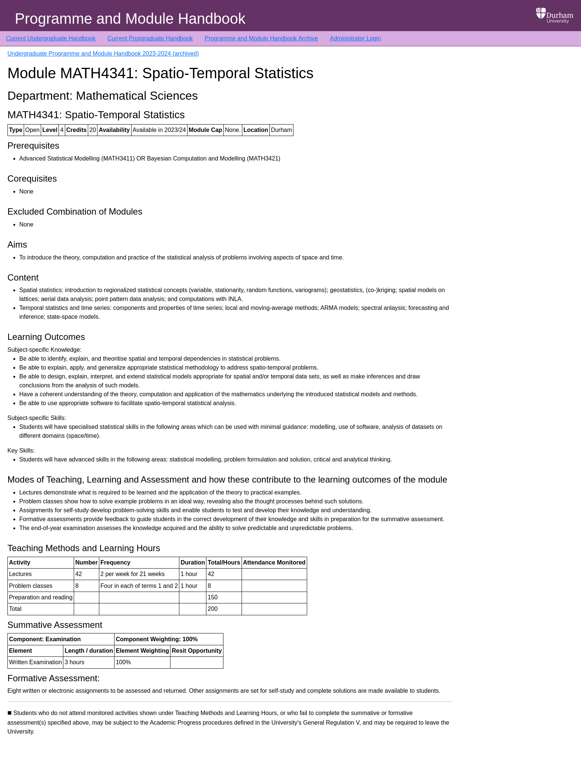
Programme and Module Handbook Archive (261, 38)
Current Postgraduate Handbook (150, 38)
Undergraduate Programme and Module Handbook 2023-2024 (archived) (103, 53)
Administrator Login (355, 38)
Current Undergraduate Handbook (51, 38)
